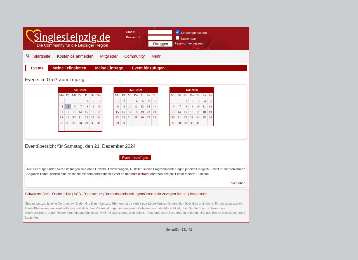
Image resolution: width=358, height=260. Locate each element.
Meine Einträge (109, 68)
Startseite (41, 56)
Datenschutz (92, 194)
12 (67, 112)
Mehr (156, 56)
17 (98, 112)
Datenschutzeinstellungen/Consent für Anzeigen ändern (146, 194)
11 (61, 112)
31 (98, 123)
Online (57, 194)
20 (74, 117)
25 (61, 123)
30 (92, 123)
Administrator (140, 173)
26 (67, 123)
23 (92, 117)
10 (98, 106)
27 (74, 123)
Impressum (198, 194)
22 (86, 117)
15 (86, 112)
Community (134, 56)
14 (80, 112)
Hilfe (67, 194)
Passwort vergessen (189, 43)
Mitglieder (108, 56)
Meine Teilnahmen (69, 68)
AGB (77, 194)
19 (67, 117)
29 (86, 123)
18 (61, 117)
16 (92, 112)
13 (74, 112)
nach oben (238, 183)
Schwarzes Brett (37, 194)
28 (80, 123)
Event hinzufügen (148, 68)
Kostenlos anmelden (75, 56)
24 (98, 117)
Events (37, 68)
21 (80, 117)
